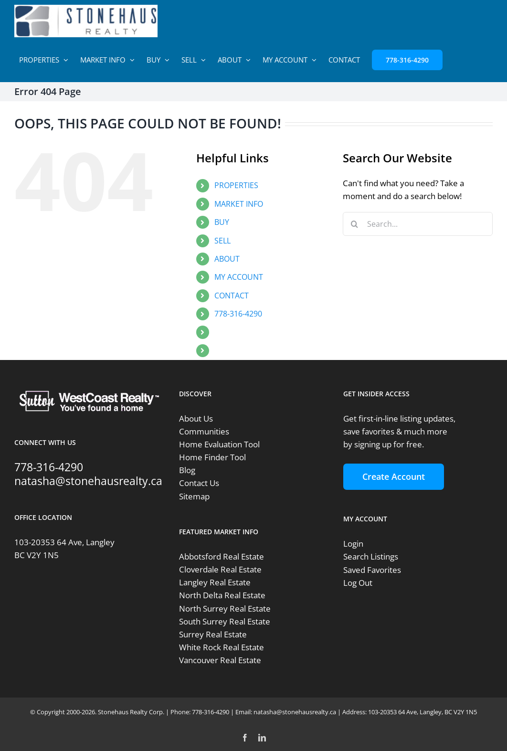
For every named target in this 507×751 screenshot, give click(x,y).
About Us (196, 418)
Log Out (357, 582)
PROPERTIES (236, 185)
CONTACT (231, 295)
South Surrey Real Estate (224, 621)
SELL (222, 240)
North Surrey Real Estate (225, 608)
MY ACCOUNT (238, 277)
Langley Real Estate (215, 582)
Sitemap (194, 496)
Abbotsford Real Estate (221, 556)
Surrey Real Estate (213, 634)
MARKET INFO (238, 204)
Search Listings (370, 556)
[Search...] (418, 224)
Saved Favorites (372, 569)
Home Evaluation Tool (219, 444)
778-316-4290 (238, 313)
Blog (187, 470)
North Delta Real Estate (222, 595)
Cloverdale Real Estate (220, 569)
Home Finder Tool (212, 457)
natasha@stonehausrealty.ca (88, 480)
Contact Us (199, 482)
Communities (204, 431)
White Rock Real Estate (221, 647)
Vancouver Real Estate (220, 660)
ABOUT (227, 259)
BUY (221, 222)
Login (353, 543)
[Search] (355, 224)
